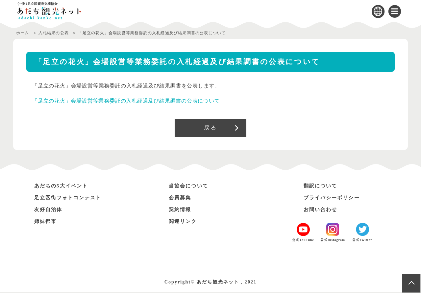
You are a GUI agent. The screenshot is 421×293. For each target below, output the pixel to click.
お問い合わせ (322, 210)
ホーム (22, 33)
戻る (210, 128)
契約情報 (181, 210)
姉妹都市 (46, 222)
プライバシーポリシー (334, 198)
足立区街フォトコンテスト (70, 198)
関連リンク (184, 222)
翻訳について (322, 186)
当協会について (190, 186)
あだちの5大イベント (63, 186)
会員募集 (181, 198)
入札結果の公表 (54, 33)
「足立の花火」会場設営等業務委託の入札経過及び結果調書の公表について (126, 101)
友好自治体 (49, 210)
